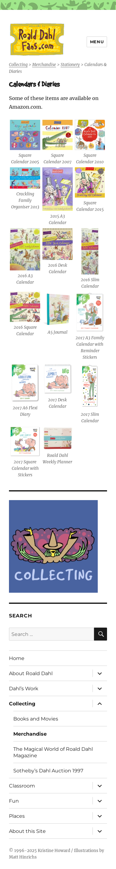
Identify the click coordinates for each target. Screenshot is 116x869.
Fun (14, 801)
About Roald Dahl (31, 673)
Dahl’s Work (23, 688)
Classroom (22, 786)
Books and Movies (35, 719)
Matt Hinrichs (23, 857)
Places (17, 816)
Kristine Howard (54, 850)
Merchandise (30, 734)
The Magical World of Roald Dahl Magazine (53, 752)
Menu (97, 41)
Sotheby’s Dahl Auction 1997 (48, 771)
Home (16, 658)
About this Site (27, 831)
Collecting (22, 704)
